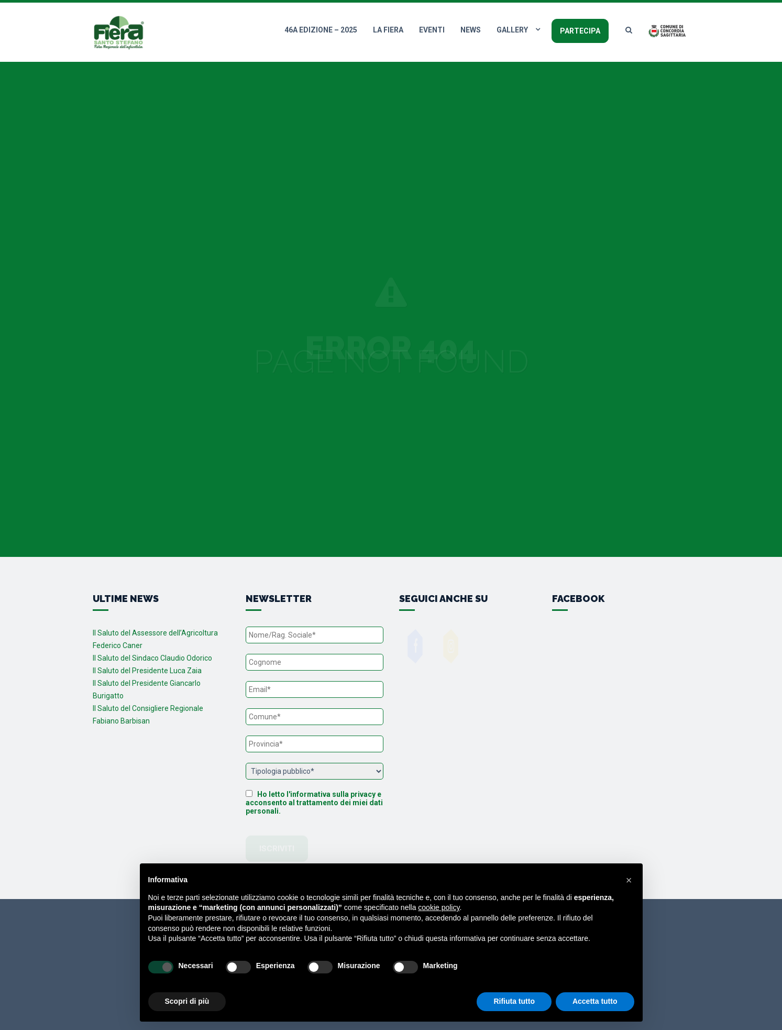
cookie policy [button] (438, 907)
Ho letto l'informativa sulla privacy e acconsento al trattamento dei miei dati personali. (314, 802)
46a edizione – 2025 (320, 30)
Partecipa (580, 31)
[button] (629, 880)
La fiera (388, 30)
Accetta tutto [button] (595, 1001)
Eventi (432, 30)
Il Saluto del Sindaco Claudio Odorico (152, 658)
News (470, 30)
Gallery (512, 30)
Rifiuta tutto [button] (514, 1001)
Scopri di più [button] (187, 1001)
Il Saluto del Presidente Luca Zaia (147, 670)
